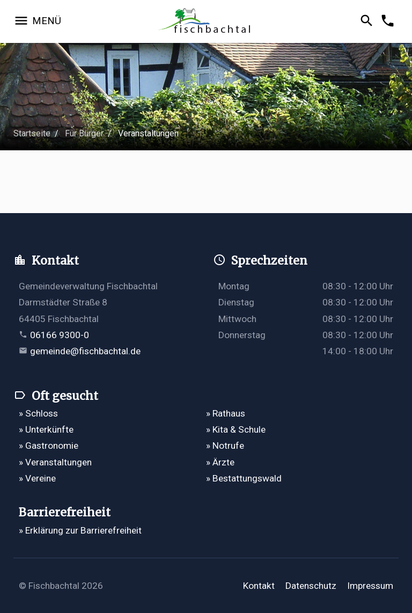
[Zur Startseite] (206, 21)
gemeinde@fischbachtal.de (85, 351)
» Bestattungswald (244, 478)
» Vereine (37, 478)
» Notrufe (225, 445)
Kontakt (259, 585)
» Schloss (38, 413)
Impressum (370, 585)
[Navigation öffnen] (37, 21)
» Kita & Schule (236, 429)
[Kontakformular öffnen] (389, 21)
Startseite (31, 133)
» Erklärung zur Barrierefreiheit (80, 530)
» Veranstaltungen (55, 462)
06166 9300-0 (59, 335)
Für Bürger (84, 133)
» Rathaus (225, 413)
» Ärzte (220, 462)
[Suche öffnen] (368, 21)
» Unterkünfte (46, 429)
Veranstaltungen (148, 133)
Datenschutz (310, 585)
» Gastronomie (48, 445)
